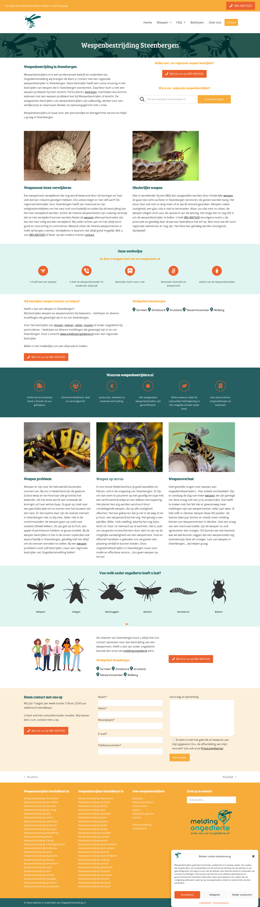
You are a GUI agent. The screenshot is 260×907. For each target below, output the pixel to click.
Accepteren (187, 894)
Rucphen (31, 777)
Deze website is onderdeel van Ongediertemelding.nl (56, 902)
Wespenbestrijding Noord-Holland (97, 844)
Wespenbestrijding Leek (91, 809)
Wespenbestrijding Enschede (94, 832)
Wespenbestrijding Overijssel (94, 882)
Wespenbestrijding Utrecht (93, 863)
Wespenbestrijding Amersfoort (41, 863)
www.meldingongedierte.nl (77, 334)
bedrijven (91, 92)
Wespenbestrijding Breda (38, 836)
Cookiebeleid (205, 902)
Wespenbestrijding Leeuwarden (41, 886)
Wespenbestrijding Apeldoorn (40, 882)
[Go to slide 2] (130, 624)
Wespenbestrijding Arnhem (39, 875)
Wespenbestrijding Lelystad (93, 836)
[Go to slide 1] (127, 624)
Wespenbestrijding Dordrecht (40, 825)
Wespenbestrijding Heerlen (39, 859)
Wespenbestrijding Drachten (94, 802)
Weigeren (214, 894)
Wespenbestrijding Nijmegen (40, 878)
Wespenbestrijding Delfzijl (93, 806)
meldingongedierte (135, 651)
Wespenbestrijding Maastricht (41, 855)
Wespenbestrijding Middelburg (41, 832)
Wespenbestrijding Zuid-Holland (96, 848)
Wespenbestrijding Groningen (95, 875)
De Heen (141, 310)
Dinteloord (158, 310)
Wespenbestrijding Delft (37, 813)
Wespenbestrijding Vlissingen (40, 829)
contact (89, 235)
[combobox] (171, 99)
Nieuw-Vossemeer (198, 310)
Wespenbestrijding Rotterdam (40, 821)
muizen (88, 325)
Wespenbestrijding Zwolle (92, 825)
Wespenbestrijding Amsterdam (41, 798)
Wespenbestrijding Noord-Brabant (97, 855)
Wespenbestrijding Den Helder (41, 802)
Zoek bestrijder (214, 99)
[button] (253, 856)
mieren (69, 325)
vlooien (58, 325)
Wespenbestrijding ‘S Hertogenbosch (44, 844)
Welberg (219, 310)
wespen (89, 217)
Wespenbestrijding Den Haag (40, 809)
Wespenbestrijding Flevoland (94, 886)
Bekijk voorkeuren (242, 894)
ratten (79, 325)
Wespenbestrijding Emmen (93, 821)
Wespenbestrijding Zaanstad (40, 806)
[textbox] (166, 99)
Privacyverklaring (221, 902)
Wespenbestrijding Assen (92, 817)
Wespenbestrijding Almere (93, 840)
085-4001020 (37, 235)
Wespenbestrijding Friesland (94, 871)
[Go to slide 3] (133, 624)
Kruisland (176, 310)
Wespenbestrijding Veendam (94, 813)
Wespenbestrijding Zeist (37, 871)
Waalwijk (229, 777)
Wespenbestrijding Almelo (93, 829)
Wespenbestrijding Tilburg (39, 840)
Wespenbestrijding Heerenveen (95, 798)
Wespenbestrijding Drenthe (93, 878)
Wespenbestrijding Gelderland (95, 867)
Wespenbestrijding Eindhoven (40, 848)
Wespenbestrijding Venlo (38, 851)
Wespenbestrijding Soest (38, 867)
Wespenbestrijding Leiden (38, 817)
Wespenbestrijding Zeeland (93, 851)
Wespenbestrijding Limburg (93, 859)
